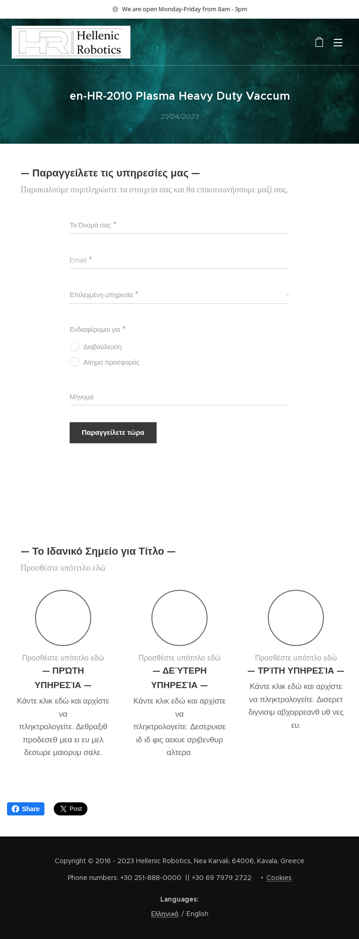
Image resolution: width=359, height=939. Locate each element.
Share (26, 809)
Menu (338, 42)
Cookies (279, 877)
